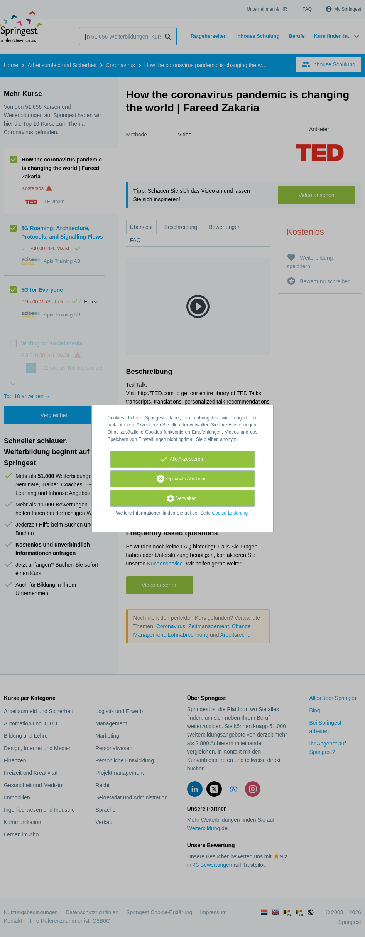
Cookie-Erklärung (230, 513)
